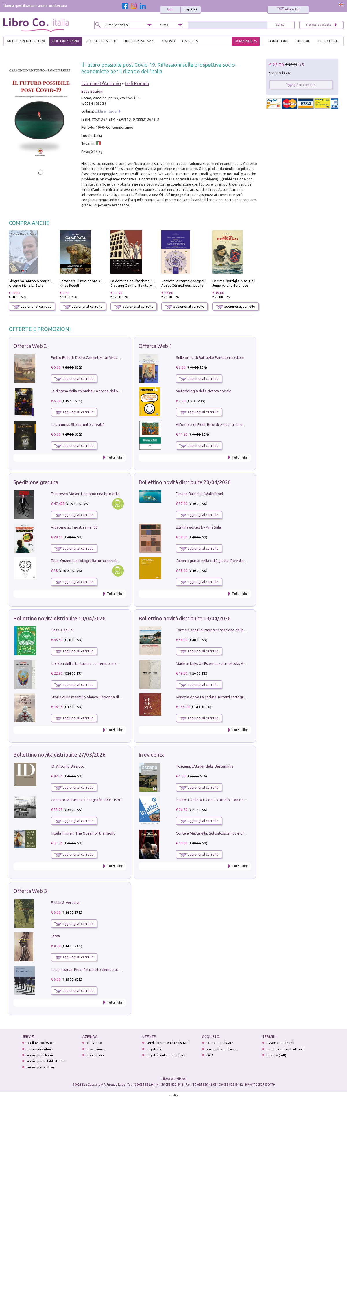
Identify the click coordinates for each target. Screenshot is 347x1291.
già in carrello (301, 85)
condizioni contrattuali (285, 1049)
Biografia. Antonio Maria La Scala (36, 281)
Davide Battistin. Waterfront (200, 494)
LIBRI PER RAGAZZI (138, 41)
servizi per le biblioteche (46, 1061)
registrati (190, 9)
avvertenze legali (280, 1042)
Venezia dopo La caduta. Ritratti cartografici (213, 697)
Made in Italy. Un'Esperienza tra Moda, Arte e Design (220, 663)
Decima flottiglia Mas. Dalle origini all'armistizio (251, 281)
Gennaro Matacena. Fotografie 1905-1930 (86, 800)
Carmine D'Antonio (101, 83)
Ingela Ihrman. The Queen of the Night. (83, 833)
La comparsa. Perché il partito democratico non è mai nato (100, 969)
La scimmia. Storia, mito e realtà (77, 424)
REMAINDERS (246, 41)
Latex (55, 936)
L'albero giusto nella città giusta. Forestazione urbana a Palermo (229, 561)
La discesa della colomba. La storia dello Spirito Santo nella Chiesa (106, 391)
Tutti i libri (115, 457)
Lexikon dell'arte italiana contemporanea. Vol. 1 (90, 663)
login (170, 9)
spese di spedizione (221, 1049)
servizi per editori (40, 1067)
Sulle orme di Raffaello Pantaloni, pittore (210, 357)
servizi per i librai (40, 1055)
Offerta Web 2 (30, 346)
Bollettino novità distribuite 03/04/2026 (185, 618)
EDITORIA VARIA (65, 41)
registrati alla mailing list (166, 1055)
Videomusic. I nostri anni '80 (74, 527)
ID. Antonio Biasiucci (68, 766)
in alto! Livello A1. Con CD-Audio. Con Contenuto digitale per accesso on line (239, 800)
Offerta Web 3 (30, 891)
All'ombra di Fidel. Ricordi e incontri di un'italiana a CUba (223, 424)
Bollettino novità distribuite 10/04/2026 (59, 618)
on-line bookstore (41, 1042)
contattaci (95, 1055)
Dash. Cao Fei (62, 630)
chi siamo (94, 1042)
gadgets (190, 41)
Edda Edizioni (92, 91)
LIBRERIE (303, 41)
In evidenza (152, 755)
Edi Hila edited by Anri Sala (198, 527)
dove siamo (96, 1049)
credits (173, 1095)
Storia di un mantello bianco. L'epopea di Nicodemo (94, 697)
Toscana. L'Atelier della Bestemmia (204, 766)
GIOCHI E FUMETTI (101, 41)
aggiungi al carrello (32, 306)
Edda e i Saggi (106, 111)
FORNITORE (278, 41)
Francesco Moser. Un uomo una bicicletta (85, 494)
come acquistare (219, 1042)
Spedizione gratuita (35, 482)
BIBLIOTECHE (328, 41)
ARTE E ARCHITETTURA (26, 41)
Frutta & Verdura (65, 902)
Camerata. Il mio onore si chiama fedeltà (93, 281)
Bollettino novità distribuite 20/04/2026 (185, 482)
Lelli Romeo (137, 83)
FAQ (209, 1055)
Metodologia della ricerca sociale (203, 391)
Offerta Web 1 (155, 346)
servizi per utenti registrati (168, 1042)
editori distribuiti (40, 1049)
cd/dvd (168, 41)
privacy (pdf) (276, 1055)
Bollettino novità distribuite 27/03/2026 (59, 755)
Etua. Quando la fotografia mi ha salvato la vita (90, 561)
